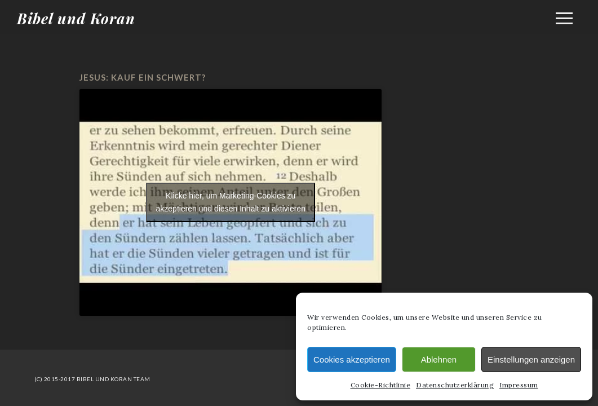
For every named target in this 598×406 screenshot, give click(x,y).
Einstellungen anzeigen (531, 359)
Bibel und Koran (76, 18)
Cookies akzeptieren (351, 359)
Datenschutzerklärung (455, 385)
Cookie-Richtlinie (381, 385)
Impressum (518, 385)
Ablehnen (439, 359)
